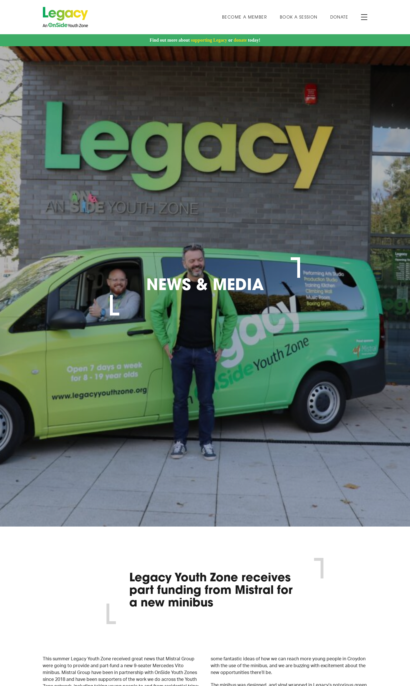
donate (240, 40)
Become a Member (244, 17)
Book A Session (298, 17)
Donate (339, 17)
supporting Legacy (209, 40)
